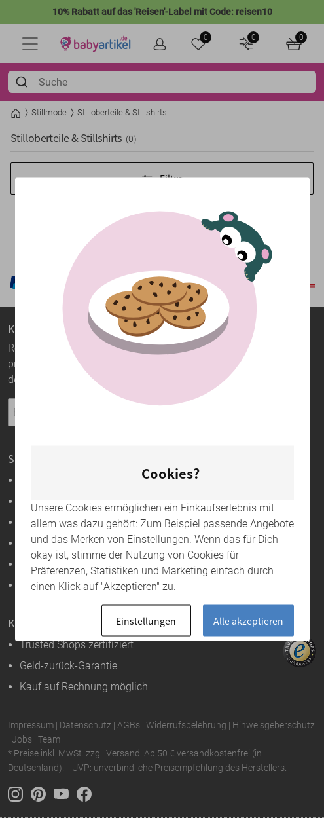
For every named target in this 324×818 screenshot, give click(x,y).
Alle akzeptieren (248, 620)
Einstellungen (146, 620)
